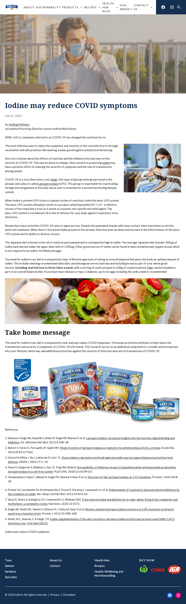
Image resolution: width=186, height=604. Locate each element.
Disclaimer (69, 594)
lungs (54, 179)
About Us (56, 560)
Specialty (11, 577)
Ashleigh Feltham (18, 124)
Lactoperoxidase (48, 183)
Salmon (9, 565)
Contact (55, 565)
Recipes (100, 565)
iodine (106, 162)
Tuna (8, 560)
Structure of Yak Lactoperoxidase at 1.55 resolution (119, 477)
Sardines (10, 571)
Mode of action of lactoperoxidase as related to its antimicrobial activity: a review (110, 447)
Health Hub (102, 560)
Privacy (55, 594)
